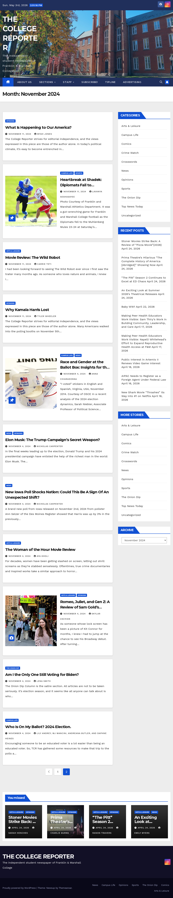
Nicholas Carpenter (48, 446)
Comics (126, 143)
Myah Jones (43, 134)
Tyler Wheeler (45, 316)
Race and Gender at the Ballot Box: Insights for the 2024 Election (84, 367)
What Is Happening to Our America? (38, 127)
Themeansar (65, 888)
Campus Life (66, 173)
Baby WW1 (128, 306)
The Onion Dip (12, 668)
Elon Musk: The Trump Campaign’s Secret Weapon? (52, 440)
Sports (79, 173)
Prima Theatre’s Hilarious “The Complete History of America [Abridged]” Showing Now (141, 261)
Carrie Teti (42, 264)
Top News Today (132, 206)
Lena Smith (42, 681)
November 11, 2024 (20, 134)
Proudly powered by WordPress (19, 888)
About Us (24, 82)
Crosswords (129, 161)
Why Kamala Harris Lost (27, 309)
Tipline (110, 82)
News (78, 355)
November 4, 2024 (75, 374)
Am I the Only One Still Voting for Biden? (42, 674)
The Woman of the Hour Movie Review (40, 549)
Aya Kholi (41, 556)
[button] (161, 82)
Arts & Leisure (13, 251)
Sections (46, 82)
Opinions (10, 121)
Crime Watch (130, 152)
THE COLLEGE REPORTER (38, 856)
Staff (67, 82)
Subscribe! (89, 82)
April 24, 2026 (21, 828)
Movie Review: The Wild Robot (32, 257)
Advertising (132, 82)
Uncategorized (131, 215)
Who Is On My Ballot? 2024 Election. (38, 727)
